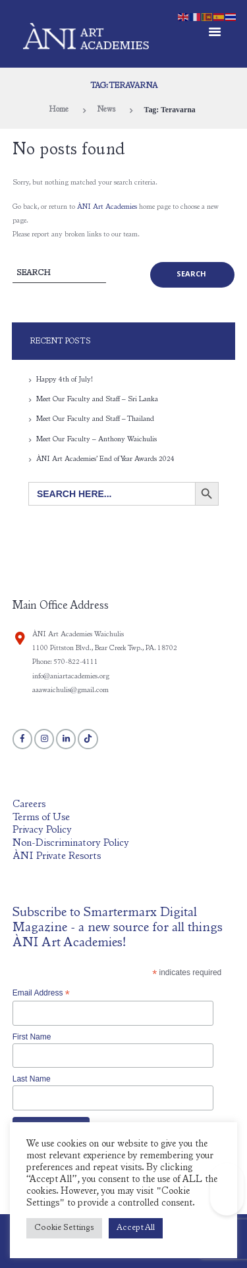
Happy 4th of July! (64, 379)
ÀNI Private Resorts (57, 857)
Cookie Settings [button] (64, 1228)
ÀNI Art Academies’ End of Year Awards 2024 (105, 459)
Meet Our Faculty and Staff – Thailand (95, 419)
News (106, 110)
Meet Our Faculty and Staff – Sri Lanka (97, 399)
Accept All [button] (136, 1228)
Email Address (41, 993)
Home (59, 110)
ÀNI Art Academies (107, 207)
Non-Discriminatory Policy (71, 843)
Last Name (32, 1078)
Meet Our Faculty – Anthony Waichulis (96, 439)
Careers (29, 805)
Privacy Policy (42, 830)
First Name (32, 1036)
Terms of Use (41, 818)
